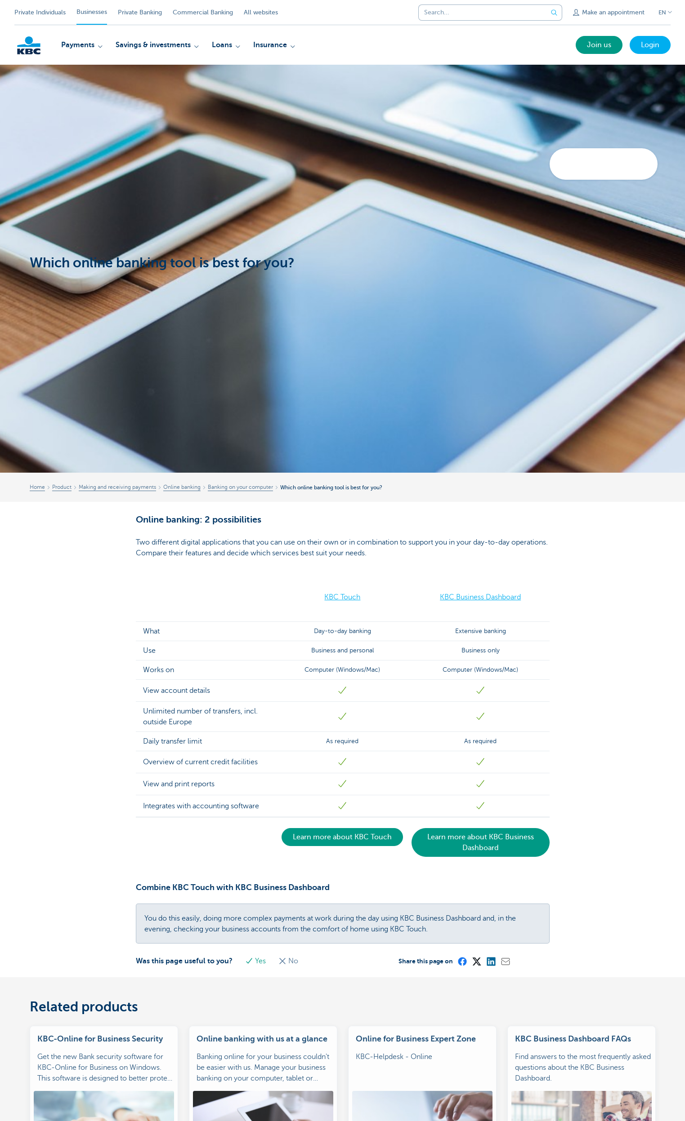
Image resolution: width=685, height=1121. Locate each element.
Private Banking (140, 12)
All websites (261, 12)
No (288, 961)
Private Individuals (40, 12)
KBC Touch (342, 597)
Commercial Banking (203, 12)
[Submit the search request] (554, 12)
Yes (256, 961)
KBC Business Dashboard (480, 597)
